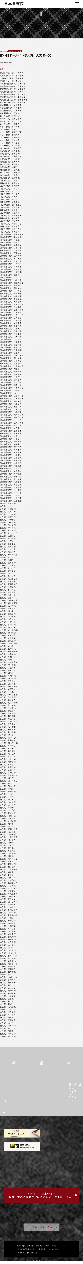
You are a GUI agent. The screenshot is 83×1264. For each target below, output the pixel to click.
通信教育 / (42, 1249)
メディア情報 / (53, 1249)
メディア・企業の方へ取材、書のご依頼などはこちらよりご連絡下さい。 (43, 1195)
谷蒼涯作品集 (22, 1249)
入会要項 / (21, 1253)
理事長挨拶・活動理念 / (26, 1246)
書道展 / (54, 1246)
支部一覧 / (32, 1249)
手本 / (48, 1246)
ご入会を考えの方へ (44, 1227)
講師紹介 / (40, 1246)
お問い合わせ (31, 1253)
